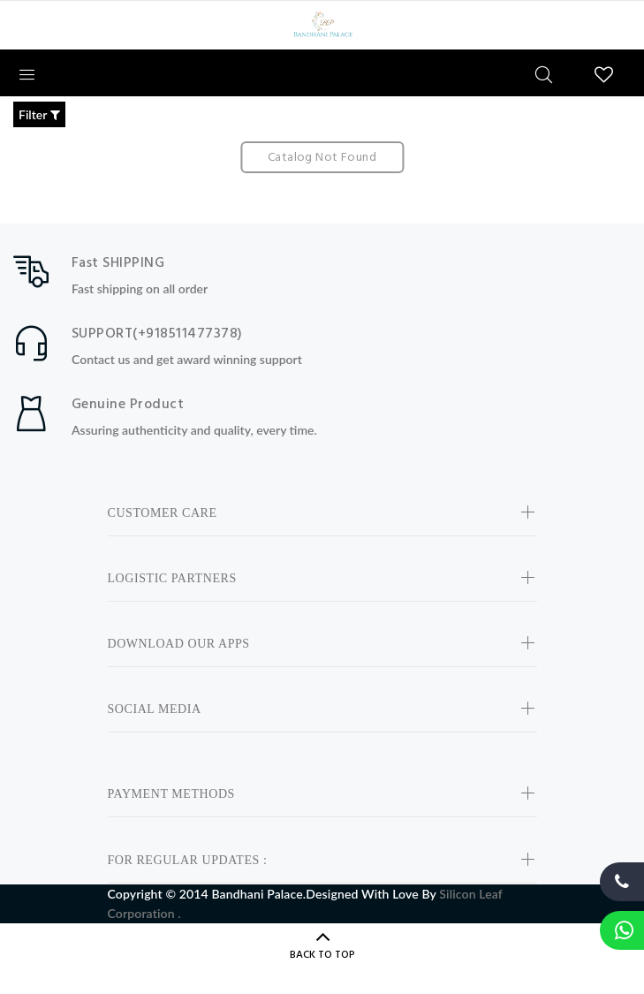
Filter (39, 114)
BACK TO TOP (322, 955)
